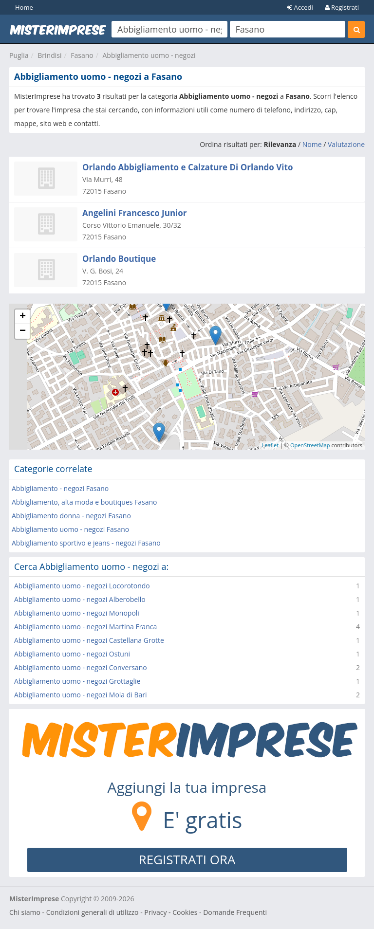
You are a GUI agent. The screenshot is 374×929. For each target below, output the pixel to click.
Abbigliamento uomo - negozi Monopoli (76, 613)
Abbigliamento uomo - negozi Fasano (70, 529)
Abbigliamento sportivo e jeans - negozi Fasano (86, 542)
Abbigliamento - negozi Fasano (60, 488)
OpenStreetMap (310, 445)
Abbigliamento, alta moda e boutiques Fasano (84, 502)
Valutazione (346, 144)
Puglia (18, 55)
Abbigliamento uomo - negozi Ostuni (72, 653)
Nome (312, 144)
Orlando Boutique (119, 258)
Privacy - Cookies (170, 912)
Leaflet (270, 445)
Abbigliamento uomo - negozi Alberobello (80, 599)
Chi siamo (24, 912)
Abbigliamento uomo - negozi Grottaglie (77, 681)
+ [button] (22, 317)
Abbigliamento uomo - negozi (148, 55)
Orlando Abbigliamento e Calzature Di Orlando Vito (187, 167)
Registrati (342, 7)
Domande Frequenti (235, 912)
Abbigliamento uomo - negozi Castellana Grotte (89, 640)
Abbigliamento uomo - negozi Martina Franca (85, 626)
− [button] (22, 331)
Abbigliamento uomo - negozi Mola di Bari (80, 694)
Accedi (300, 7)
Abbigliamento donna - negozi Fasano (71, 515)
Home (24, 7)
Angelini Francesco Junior (134, 213)
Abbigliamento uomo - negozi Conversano (80, 667)
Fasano (82, 55)
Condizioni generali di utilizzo (92, 912)
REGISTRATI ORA (187, 859)
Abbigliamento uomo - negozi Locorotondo (82, 585)
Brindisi (49, 55)
